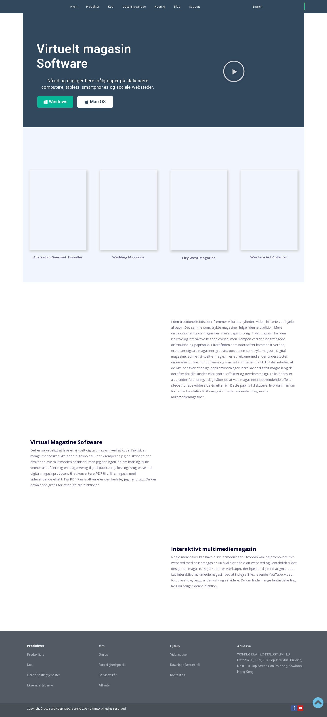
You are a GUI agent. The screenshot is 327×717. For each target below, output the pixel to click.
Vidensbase (178, 654)
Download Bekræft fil (185, 665)
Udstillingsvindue (134, 6)
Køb (111, 6)
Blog (177, 6)
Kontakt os (177, 675)
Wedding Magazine (128, 257)
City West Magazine (199, 257)
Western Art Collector (269, 257)
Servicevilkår (108, 675)
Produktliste (35, 655)
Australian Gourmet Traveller (58, 257)
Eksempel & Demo (40, 685)
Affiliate (104, 685)
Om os (103, 654)
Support (194, 6)
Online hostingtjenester (43, 675)
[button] (234, 71)
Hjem (73, 6)
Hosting (160, 6)
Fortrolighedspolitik (112, 665)
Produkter (92, 6)
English (257, 6)
